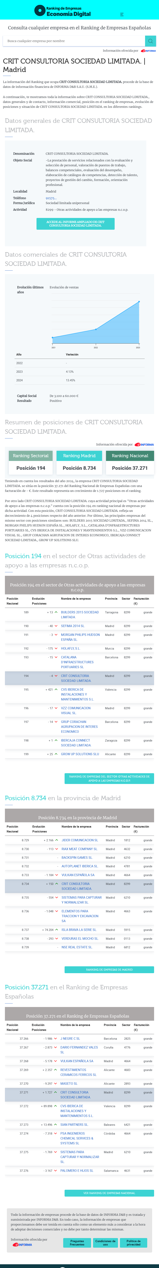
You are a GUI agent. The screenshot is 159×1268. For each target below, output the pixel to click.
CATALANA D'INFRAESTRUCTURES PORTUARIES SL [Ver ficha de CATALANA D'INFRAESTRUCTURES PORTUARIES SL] (76, 662)
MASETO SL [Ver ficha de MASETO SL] (68, 1079)
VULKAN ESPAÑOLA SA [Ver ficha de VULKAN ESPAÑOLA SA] (77, 875)
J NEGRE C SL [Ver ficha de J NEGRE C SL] (69, 1034)
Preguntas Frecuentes (77, 1228)
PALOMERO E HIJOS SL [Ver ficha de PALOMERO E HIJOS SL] (75, 1156)
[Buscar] (150, 41)
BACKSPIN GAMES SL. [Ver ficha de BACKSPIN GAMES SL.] (76, 857)
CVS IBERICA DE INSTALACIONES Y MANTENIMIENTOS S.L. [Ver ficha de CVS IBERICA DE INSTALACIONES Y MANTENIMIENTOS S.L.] (77, 694)
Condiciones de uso (105, 1228)
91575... (51, 198)
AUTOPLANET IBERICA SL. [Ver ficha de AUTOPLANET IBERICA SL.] (79, 866)
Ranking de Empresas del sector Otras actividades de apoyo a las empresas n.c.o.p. (109, 778)
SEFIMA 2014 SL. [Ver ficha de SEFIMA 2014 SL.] (72, 626)
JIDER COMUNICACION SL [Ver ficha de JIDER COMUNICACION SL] (79, 840)
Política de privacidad (134, 1228)
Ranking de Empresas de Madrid (109, 965)
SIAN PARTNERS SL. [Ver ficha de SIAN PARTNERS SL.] (73, 1120)
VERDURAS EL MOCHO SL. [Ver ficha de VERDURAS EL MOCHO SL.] (79, 934)
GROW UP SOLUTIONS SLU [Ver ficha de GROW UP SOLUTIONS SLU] (78, 754)
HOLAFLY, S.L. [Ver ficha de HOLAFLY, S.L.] (70, 648)
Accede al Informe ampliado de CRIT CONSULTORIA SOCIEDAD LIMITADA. (75, 223)
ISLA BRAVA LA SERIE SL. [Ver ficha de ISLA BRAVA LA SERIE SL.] (78, 925)
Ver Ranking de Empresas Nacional (109, 1178)
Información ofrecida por (129, 50)
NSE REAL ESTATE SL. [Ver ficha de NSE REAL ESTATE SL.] (76, 942)
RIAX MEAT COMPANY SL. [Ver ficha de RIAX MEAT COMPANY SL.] (79, 849)
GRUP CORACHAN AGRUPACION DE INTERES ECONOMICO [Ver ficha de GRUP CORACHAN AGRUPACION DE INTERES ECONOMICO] (78, 726)
